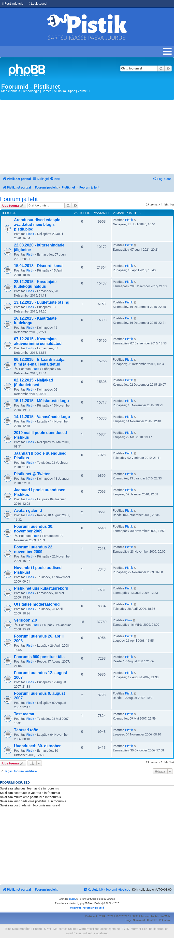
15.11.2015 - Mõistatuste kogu (41, 401)
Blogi (128, 920)
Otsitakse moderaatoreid (37, 604)
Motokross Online (64, 929)
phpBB (72, 898)
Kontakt (152, 920)
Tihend (37, 929)
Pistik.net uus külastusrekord (41, 588)
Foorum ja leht (19, 199)
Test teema (24, 714)
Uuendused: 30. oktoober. (38, 746)
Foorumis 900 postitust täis (39, 657)
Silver (47, 929)
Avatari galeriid (28, 510)
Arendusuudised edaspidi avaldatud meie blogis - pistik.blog (38, 224)
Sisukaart (139, 920)
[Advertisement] (87, 137)
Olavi (128, 620)
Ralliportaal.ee (158, 929)
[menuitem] (55, 178)
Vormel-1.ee (139, 929)
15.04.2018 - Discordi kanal (38, 266)
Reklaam (164, 920)
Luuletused (37, 3)
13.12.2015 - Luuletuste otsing (41, 302)
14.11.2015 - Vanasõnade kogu (42, 417)
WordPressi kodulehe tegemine (99, 929)
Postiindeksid (12, 3)
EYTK (125, 929)
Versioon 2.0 (25, 620)
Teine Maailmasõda (17, 929)
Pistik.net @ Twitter (32, 474)
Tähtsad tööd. (27, 730)
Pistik (30, 234)
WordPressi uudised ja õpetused (87, 933)
